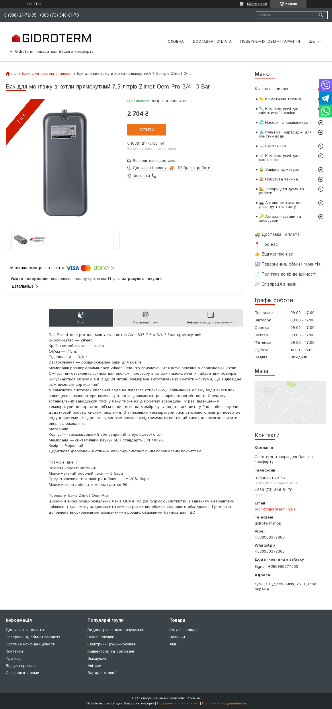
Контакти (14, 651)
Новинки (177, 637)
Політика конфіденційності (30, 644)
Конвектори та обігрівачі (110, 651)
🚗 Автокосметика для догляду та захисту (280, 205)
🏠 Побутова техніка (278, 179)
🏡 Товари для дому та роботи (281, 191)
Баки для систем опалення (47, 74)
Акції (173, 644)
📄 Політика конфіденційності (285, 274)
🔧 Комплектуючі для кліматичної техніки (279, 111)
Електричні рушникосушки (111, 644)
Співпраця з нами (22, 673)
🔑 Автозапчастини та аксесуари (280, 218)
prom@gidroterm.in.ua (275, 509)
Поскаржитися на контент (178, 703)
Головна (175, 41)
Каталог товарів (271, 89)
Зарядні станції (101, 673)
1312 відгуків (257, 3)
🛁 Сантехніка (272, 146)
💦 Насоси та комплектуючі (285, 122)
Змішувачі (96, 658)
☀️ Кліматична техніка (280, 99)
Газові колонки (100, 637)
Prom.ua (193, 698)
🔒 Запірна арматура (279, 169)
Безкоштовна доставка (155, 160)
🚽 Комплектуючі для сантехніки (279, 158)
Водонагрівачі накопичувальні (115, 630)
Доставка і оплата (212, 41)
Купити (146, 130)
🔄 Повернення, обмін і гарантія (288, 264)
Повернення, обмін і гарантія (270, 41)
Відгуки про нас (21, 666)
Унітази (94, 666)
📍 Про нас (266, 244)
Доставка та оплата (25, 630)
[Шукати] (320, 15)
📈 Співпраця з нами (275, 284)
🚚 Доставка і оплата (277, 234)
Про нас (13, 658)
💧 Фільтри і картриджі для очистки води (285, 134)
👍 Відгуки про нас (274, 254)
